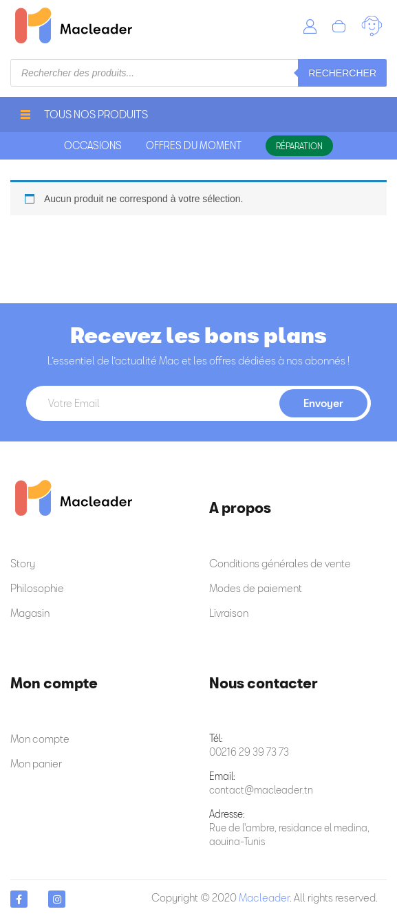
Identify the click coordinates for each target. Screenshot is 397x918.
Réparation (299, 146)
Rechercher (342, 72)
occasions (93, 145)
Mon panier (36, 763)
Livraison (228, 612)
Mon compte (39, 738)
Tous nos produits (84, 114)
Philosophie (37, 588)
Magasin (30, 612)
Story (22, 563)
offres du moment (194, 145)
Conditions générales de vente (280, 563)
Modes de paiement (255, 588)
